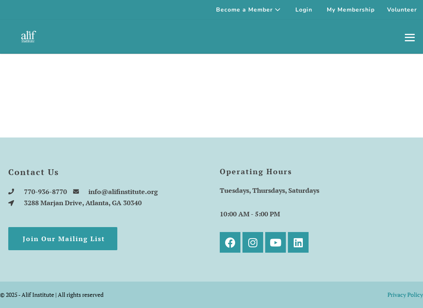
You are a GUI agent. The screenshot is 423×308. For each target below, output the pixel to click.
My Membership (351, 10)
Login (303, 10)
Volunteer (402, 10)
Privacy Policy (405, 295)
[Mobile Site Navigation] (410, 37)
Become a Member (248, 10)
